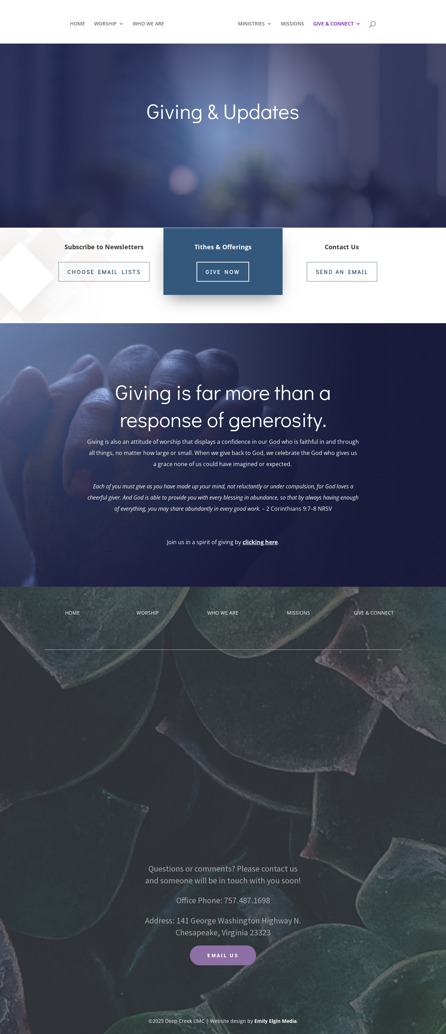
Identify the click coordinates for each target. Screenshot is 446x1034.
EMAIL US (223, 955)
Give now (223, 271)
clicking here (260, 542)
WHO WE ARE (150, 23)
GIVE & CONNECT (332, 23)
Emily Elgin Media (275, 1021)
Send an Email (342, 271)
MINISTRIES (249, 23)
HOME (79, 23)
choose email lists (104, 271)
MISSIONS (290, 23)
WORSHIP (107, 23)
